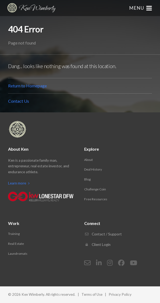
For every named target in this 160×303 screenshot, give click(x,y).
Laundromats (17, 254)
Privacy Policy (120, 294)
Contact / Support (103, 234)
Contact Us (18, 101)
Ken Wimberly (31, 8)
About (88, 160)
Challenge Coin (95, 189)
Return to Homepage (27, 85)
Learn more (19, 183)
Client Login (97, 244)
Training (14, 234)
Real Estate (16, 244)
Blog (87, 179)
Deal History (93, 169)
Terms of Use (91, 294)
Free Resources (95, 199)
